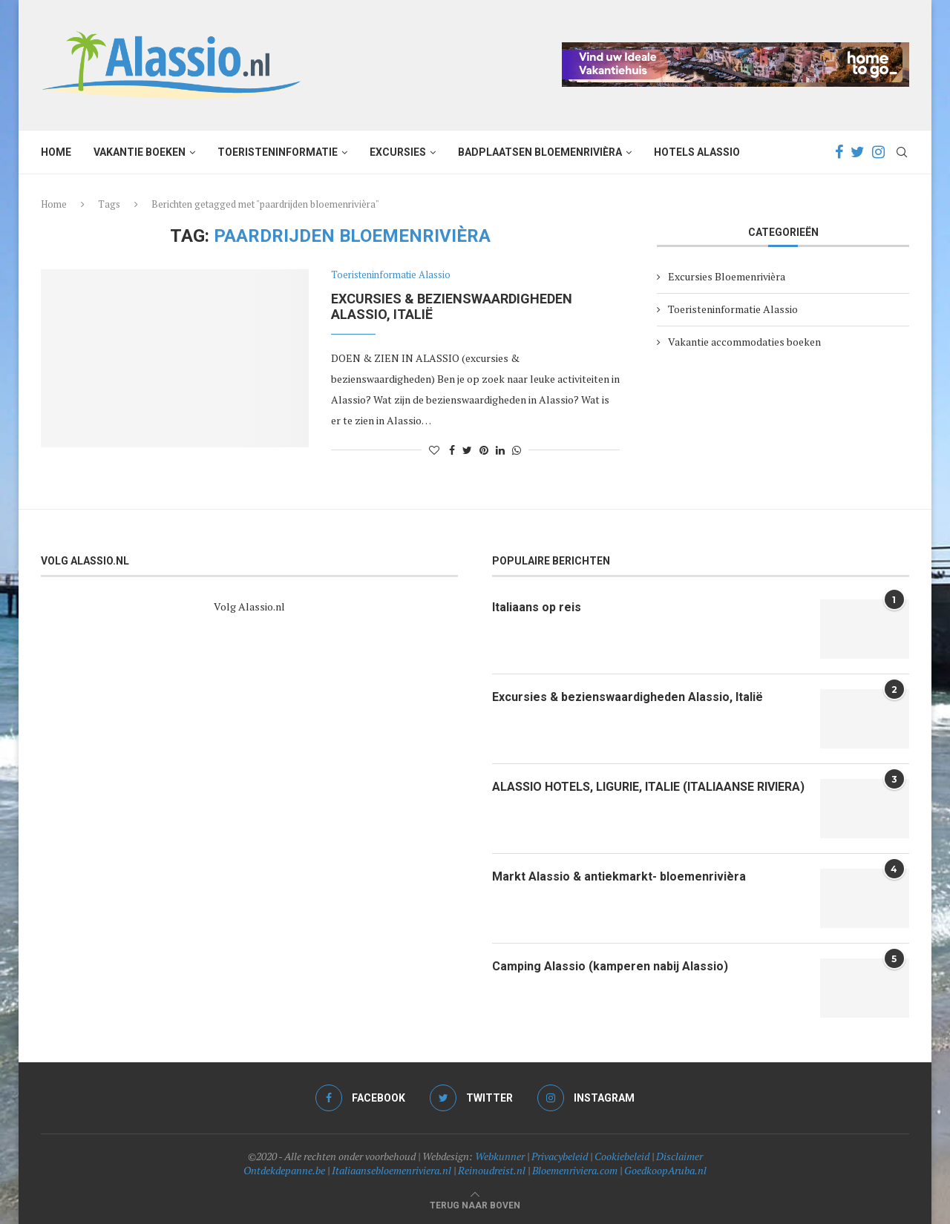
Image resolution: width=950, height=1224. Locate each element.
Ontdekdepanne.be (284, 1170)
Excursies (398, 152)
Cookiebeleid (621, 1156)
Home (56, 152)
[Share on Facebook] (452, 450)
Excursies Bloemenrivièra (726, 276)
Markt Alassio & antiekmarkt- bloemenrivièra (619, 876)
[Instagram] (878, 152)
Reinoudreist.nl (491, 1170)
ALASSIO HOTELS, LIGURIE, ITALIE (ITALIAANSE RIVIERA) (648, 787)
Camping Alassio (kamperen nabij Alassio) (610, 966)
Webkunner (500, 1156)
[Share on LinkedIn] (500, 450)
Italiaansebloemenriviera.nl (391, 1170)
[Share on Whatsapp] (516, 450)
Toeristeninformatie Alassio (391, 275)
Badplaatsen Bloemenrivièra (540, 152)
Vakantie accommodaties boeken (744, 342)
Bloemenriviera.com (575, 1170)
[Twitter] (858, 152)
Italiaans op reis (536, 607)
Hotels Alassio (697, 152)
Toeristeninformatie (277, 152)
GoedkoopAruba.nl (665, 1170)
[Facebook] (839, 152)
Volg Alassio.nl (249, 606)
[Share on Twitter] (467, 450)
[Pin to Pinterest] (483, 450)
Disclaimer (679, 1156)
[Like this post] (434, 450)
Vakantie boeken (140, 152)
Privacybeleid (559, 1156)
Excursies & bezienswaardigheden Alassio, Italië (627, 697)
